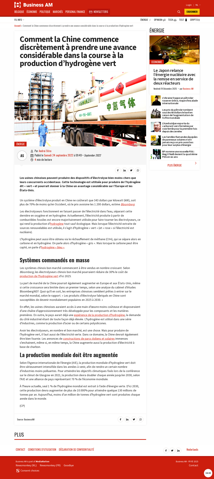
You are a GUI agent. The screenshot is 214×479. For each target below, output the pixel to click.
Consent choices (27, 470)
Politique (45, 12)
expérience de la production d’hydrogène (99, 315)
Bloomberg (128, 204)
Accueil (17, 25)
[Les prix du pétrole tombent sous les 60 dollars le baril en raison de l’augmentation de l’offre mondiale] (156, 110)
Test (183, 20)
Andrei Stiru (45, 151)
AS (22, 155)
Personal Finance (75, 12)
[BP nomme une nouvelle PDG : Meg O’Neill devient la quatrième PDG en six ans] (156, 151)
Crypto (195, 20)
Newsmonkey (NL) (26, 465)
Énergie (145, 20)
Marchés (58, 12)
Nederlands (192, 450)
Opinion (160, 20)
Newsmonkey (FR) (50, 465)
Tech (172, 20)
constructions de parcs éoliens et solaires (89, 338)
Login (189, 4)
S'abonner (192, 11)
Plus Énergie (183, 164)
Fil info (19, 20)
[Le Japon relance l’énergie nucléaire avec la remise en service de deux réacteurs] (174, 38)
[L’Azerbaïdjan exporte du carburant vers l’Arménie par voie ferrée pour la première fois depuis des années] (156, 123)
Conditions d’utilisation (42, 450)
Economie (156, 62)
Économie (32, 12)
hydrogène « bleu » (52, 247)
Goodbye (69, 465)
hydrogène (57, 224)
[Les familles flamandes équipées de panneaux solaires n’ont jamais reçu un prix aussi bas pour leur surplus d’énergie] (156, 137)
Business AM (188, 88)
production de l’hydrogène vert (39, 276)
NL (198, 4)
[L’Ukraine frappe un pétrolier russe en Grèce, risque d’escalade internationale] (156, 97)
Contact (20, 450)
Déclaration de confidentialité (76, 450)
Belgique (19, 12)
